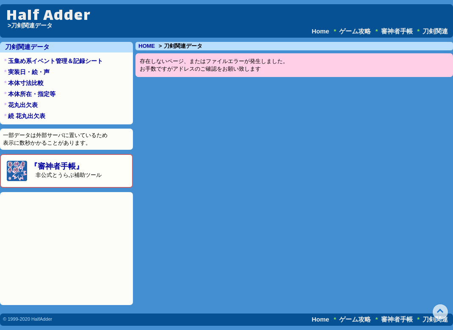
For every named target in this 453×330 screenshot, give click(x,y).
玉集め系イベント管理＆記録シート (55, 61)
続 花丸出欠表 (26, 116)
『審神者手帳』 (56, 166)
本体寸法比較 (26, 83)
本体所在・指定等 (31, 94)
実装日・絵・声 (29, 72)
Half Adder (48, 16)
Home (320, 31)
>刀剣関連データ (30, 25)
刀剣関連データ (27, 46)
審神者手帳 (397, 31)
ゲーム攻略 (355, 31)
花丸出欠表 (23, 105)
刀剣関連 (435, 31)
